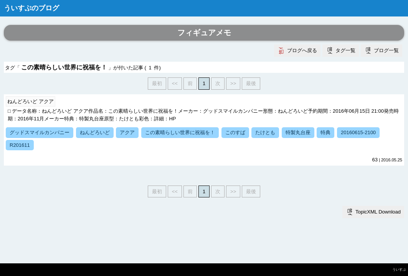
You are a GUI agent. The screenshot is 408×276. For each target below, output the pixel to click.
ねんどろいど (95, 132)
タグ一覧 (345, 50)
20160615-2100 (358, 132)
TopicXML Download (378, 212)
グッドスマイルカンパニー (39, 132)
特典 (325, 132)
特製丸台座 (298, 132)
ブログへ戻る (302, 50)
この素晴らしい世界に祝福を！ (180, 132)
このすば (235, 132)
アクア (127, 132)
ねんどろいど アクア (30, 101)
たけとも (265, 132)
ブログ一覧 (386, 50)
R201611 (20, 145)
